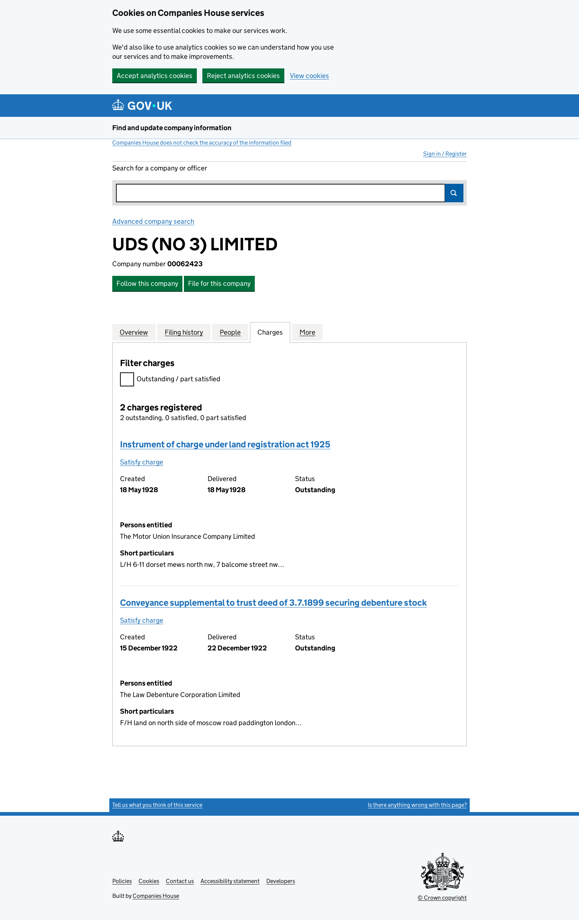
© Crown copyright (442, 897)
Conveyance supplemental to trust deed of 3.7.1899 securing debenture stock (273, 602)
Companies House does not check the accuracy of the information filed (201, 142)
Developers (280, 881)
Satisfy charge (141, 462)
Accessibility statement (230, 881)
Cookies (148, 881)
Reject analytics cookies (243, 75)
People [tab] (230, 332)
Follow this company (147, 283)
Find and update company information (172, 128)
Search (454, 193)
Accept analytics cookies (154, 75)
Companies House (156, 895)
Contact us (180, 881)
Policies (122, 881)
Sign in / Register (445, 153)
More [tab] (307, 332)
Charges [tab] (270, 332)
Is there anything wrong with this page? (417, 804)
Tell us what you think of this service (157, 804)
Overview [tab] (134, 332)
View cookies (309, 75)
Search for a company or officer (159, 168)
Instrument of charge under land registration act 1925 (225, 444)
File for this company (219, 283)
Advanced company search (153, 221)
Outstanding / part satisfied (170, 380)
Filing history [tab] (184, 332)
